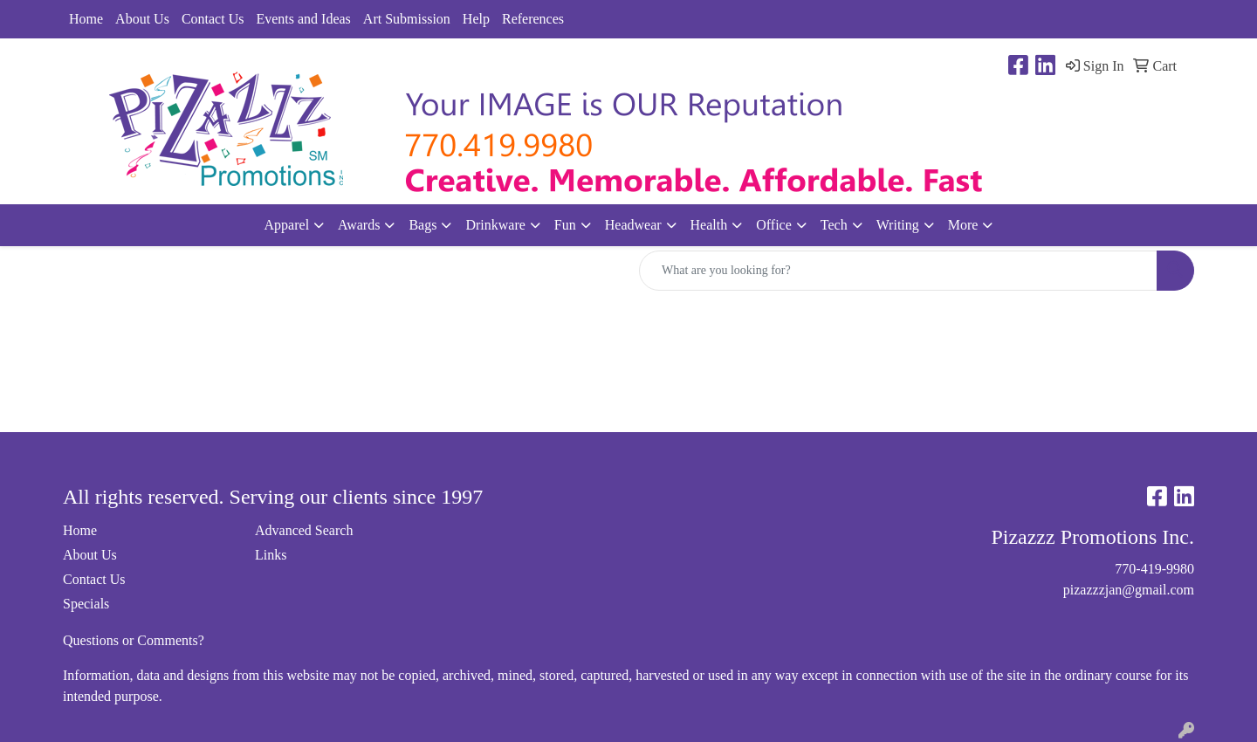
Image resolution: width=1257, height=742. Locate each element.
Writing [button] (897, 224)
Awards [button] (359, 224)
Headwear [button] (633, 224)
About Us (142, 18)
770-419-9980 (1154, 568)
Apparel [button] (287, 224)
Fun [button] (565, 224)
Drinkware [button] (495, 224)
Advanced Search (304, 530)
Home (86, 18)
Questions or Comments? (133, 640)
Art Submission (406, 18)
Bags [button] (422, 224)
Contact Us (213, 18)
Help (476, 18)
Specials (86, 603)
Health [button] (709, 224)
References (533, 18)
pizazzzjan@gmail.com (1128, 589)
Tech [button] (834, 224)
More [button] (963, 224)
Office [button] (774, 224)
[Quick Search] (898, 271)
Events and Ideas (303, 18)
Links (270, 554)
